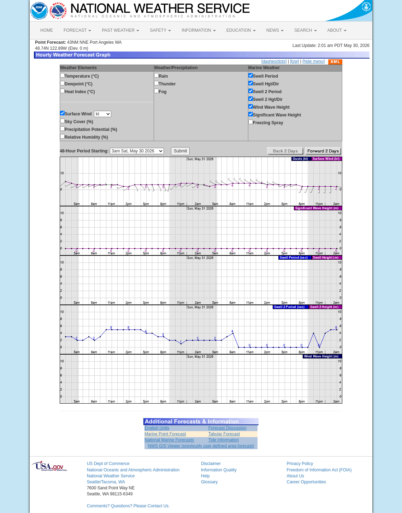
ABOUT (337, 30)
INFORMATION (198, 30)
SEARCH (305, 30)
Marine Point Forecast (165, 433)
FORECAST (77, 30)
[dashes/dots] (273, 61)
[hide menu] (313, 61)
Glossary (209, 481)
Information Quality (219, 469)
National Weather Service (111, 475)
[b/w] (294, 61)
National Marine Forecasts (169, 439)
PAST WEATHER (120, 30)
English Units (156, 428)
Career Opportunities (306, 481)
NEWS (275, 30)
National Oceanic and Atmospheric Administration (133, 469)
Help (205, 475)
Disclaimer (211, 463)
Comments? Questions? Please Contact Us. (128, 505)
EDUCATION (241, 30)
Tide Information (223, 439)
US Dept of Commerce (108, 463)
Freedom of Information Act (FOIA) (318, 469)
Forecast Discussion (227, 428)
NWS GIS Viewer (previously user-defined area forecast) (201, 445)
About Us (295, 475)
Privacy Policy (299, 463)
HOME (46, 30)
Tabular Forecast (224, 433)
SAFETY (160, 30)
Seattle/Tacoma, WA (106, 481)
